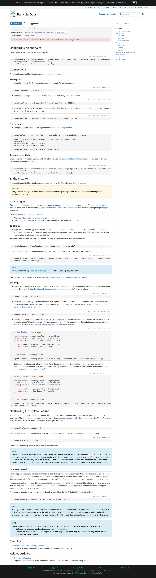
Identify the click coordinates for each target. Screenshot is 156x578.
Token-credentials (123, 40)
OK (134, 3)
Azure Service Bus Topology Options (29, 546)
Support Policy (75, 40)
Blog (107, 7)
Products (31, 568)
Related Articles (121, 59)
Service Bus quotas (36, 369)
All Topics (16, 23)
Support (102, 14)
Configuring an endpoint (123, 31)
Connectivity (120, 33)
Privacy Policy (108, 571)
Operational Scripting (22, 558)
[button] (91, 57)
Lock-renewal (120, 54)
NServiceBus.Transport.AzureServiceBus (37, 32)
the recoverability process (36, 488)
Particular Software (83, 571)
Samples (119, 57)
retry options (67, 128)
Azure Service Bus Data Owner (64, 208)
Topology (120, 48)
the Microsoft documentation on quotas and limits (54, 289)
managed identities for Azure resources (75, 159)
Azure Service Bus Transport (34, 29)
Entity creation (120, 43)
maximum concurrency (66, 418)
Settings (120, 50)
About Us (125, 568)
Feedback (126, 23)
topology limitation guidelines (40, 271)
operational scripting (26, 220)
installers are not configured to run (41, 218)
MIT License (79, 573)
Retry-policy (121, 38)
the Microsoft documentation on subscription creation (52, 325)
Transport (121, 35)
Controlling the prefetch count (125, 52)
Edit (118, 23)
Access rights (122, 45)
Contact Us (111, 14)
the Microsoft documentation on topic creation (68, 277)
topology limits (51, 251)
